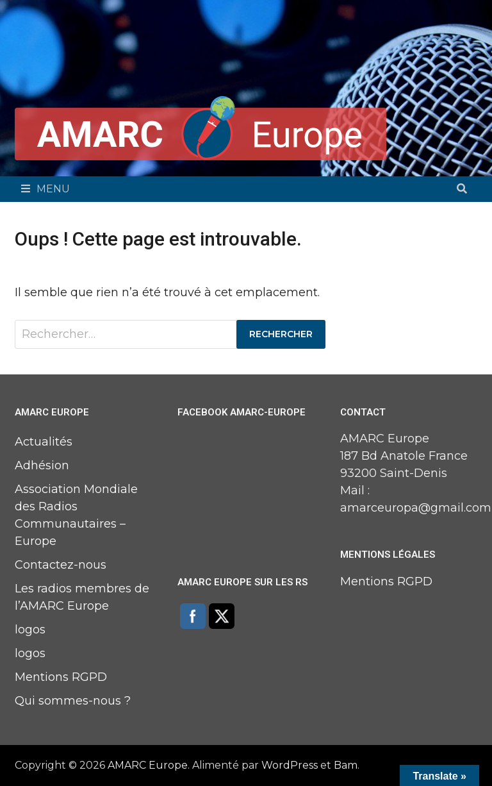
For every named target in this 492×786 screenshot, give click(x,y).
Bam (345, 765)
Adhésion (42, 465)
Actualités (43, 442)
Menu (45, 189)
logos (30, 630)
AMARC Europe (148, 765)
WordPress (289, 765)
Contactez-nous (60, 565)
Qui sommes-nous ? (73, 701)
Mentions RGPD (61, 677)
